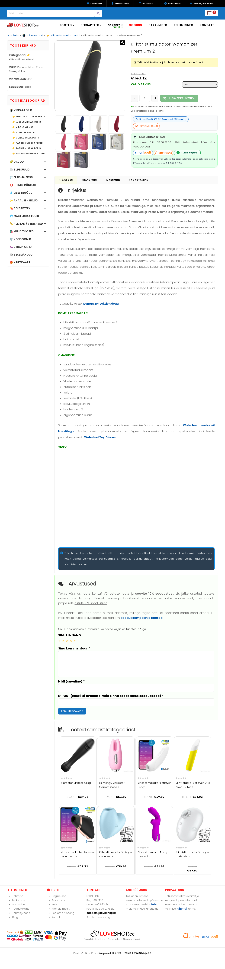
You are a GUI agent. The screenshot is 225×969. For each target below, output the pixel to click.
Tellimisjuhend (21, 913)
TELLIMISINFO (183, 25)
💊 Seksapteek (20, 208)
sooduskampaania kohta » (142, 618)
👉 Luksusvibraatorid (26, 122)
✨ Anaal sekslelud (24, 200)
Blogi (15, 917)
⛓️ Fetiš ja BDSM (21, 177)
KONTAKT (207, 25)
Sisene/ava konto (203, 3)
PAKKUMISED (158, 25)
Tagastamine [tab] (138, 180)
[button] (122, 42)
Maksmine (18, 900)
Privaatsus (58, 900)
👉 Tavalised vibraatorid (29, 153)
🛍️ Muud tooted (22, 231)
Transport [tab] (90, 180)
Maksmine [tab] (113, 180)
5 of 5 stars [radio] (74, 641)
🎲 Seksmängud (21, 254)
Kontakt (57, 917)
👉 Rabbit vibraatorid (26, 148)
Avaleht (13, 35)
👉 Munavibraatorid (25, 138)
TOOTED (66, 25)
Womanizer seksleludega (100, 304)
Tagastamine (21, 908)
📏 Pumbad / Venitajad (26, 224)
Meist (55, 904)
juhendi (182, 908)
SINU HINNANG (69, 635)
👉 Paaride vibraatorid (27, 143)
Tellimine (17, 896)
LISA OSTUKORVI (182, 98)
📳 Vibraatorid (32, 35)
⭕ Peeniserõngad (23, 185)
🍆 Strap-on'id (21, 247)
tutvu (154, 904)
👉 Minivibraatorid (24, 132)
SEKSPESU (115, 25)
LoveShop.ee (142, 953)
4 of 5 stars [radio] (71, 641)
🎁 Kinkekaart (20, 262)
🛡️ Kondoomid (20, 239)
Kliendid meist (61, 908)
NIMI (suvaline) (71, 681)
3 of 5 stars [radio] (67, 641)
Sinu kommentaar (74, 648)
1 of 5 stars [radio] (59, 641)
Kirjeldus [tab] (66, 180)
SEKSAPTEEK (91, 25)
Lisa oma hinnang (63, 913)
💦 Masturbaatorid (24, 216)
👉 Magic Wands (23, 127)
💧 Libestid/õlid (21, 193)
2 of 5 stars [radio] (63, 641)
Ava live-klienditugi (98, 917)
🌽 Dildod (17, 162)
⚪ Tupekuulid (20, 169)
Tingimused (59, 896)
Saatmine (18, 904)
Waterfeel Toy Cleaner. (101, 437)
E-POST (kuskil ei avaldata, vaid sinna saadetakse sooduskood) (110, 696)
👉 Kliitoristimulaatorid (63, 35)
